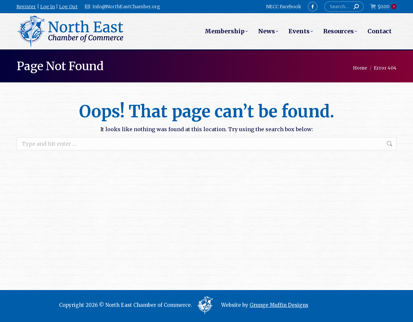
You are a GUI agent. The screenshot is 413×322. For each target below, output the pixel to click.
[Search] (344, 6)
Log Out (68, 7)
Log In (47, 7)
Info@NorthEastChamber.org (122, 6)
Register (26, 7)
